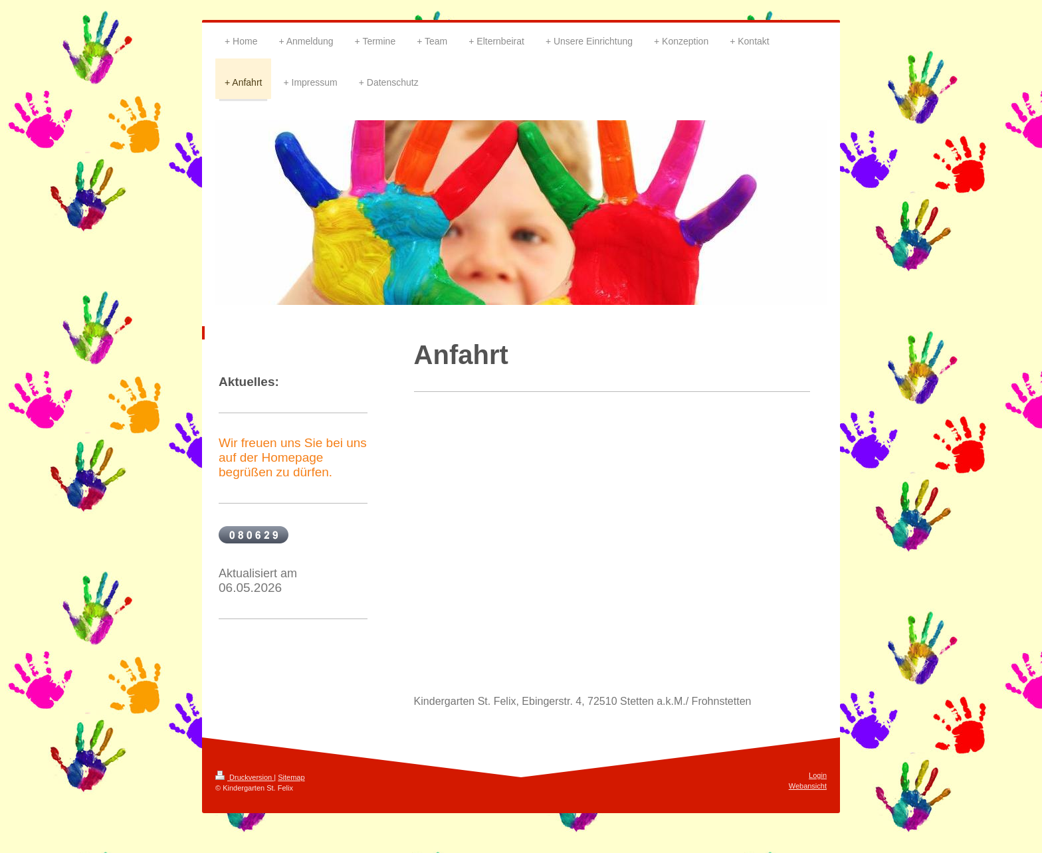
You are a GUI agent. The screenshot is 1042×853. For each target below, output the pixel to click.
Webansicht (808, 786)
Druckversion (244, 777)
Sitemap (291, 777)
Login (818, 775)
